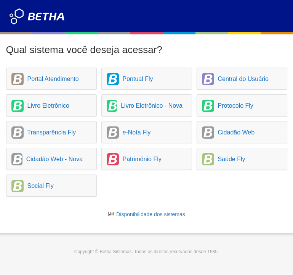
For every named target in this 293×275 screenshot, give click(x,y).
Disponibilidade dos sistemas (150, 214)
